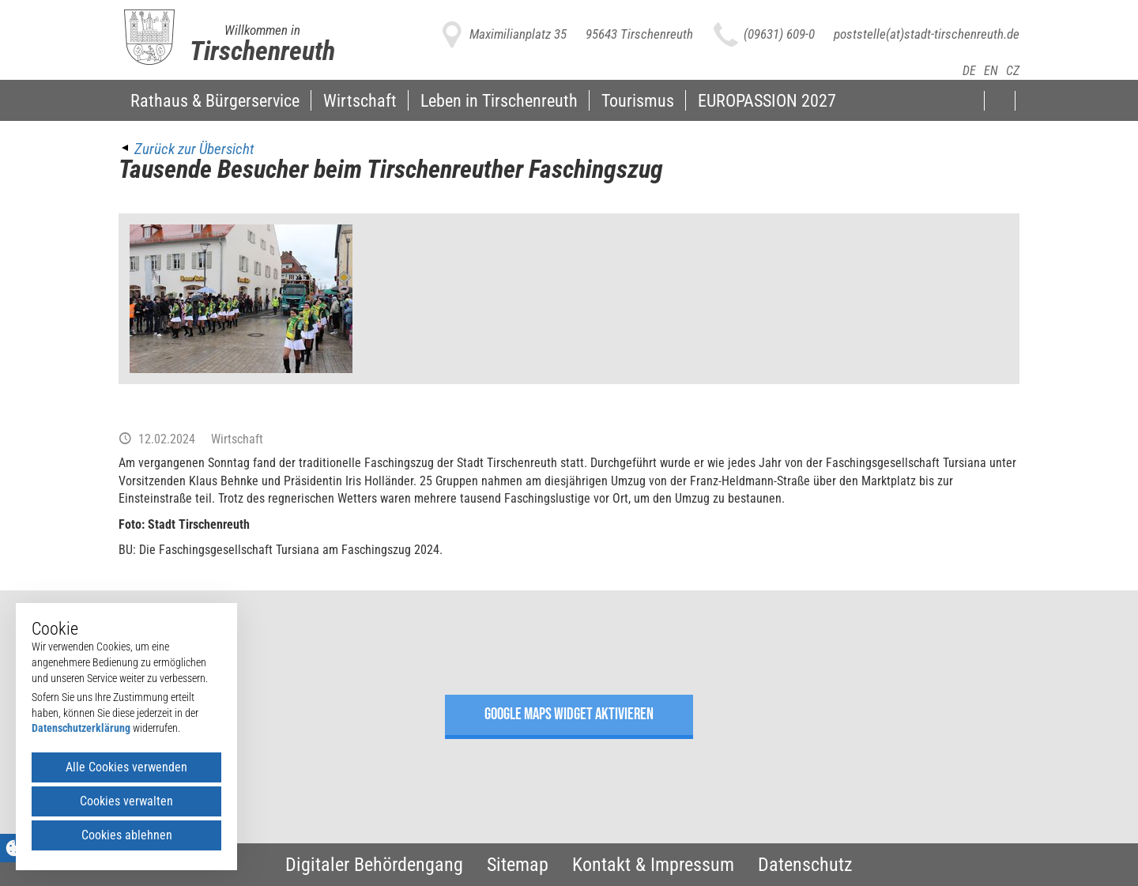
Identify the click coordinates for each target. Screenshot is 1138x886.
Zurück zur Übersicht (194, 149)
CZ (1012, 70)
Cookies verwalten (126, 801)
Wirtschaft (360, 100)
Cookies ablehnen (126, 835)
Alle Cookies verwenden (126, 767)
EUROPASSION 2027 (767, 100)
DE (969, 70)
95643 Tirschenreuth (639, 34)
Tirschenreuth (262, 50)
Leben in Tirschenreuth (499, 100)
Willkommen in (262, 30)
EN (991, 70)
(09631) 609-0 (779, 34)
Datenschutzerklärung (81, 728)
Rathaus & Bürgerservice (215, 100)
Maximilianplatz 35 (518, 34)
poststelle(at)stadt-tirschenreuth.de (926, 34)
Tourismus (637, 100)
